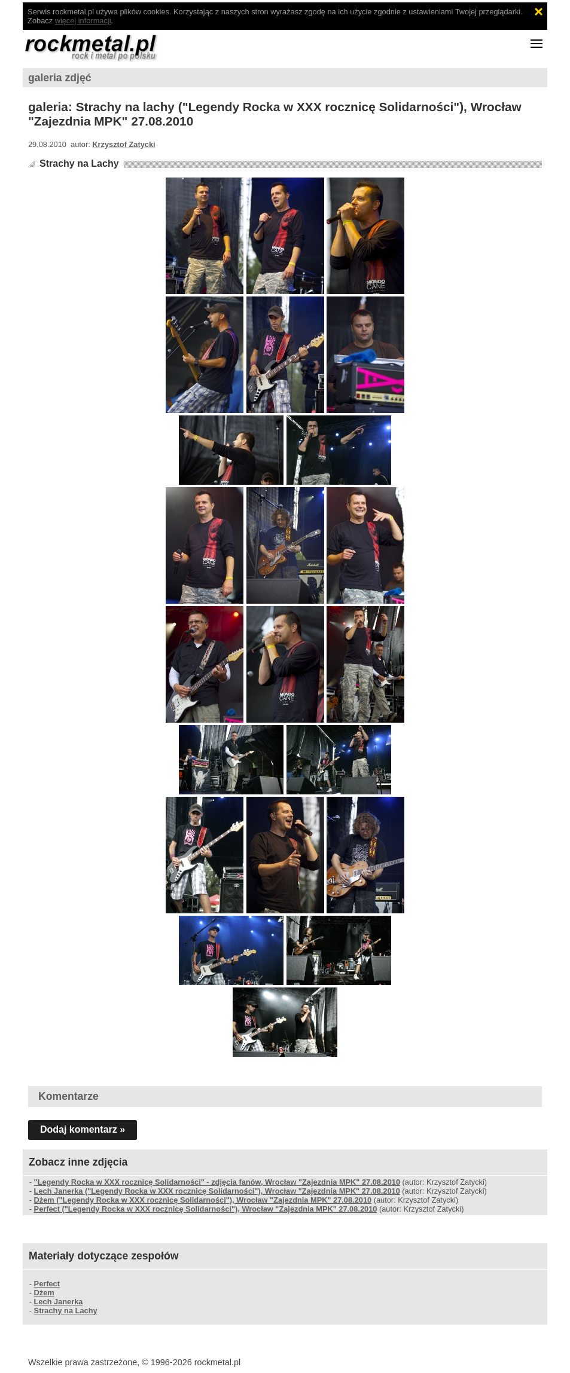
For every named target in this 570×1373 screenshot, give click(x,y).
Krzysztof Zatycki (123, 144)
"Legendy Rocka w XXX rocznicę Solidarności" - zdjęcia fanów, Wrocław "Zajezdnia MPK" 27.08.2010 (217, 1182)
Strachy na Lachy (79, 163)
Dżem (44, 1292)
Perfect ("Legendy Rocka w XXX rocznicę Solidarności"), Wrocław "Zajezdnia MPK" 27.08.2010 (205, 1208)
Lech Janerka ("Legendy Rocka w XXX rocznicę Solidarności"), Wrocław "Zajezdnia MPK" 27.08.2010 (217, 1191)
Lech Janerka (58, 1301)
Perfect (47, 1283)
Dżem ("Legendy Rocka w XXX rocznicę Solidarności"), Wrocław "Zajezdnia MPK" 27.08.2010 (203, 1199)
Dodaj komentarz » (82, 1129)
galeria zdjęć (60, 78)
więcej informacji (83, 20)
